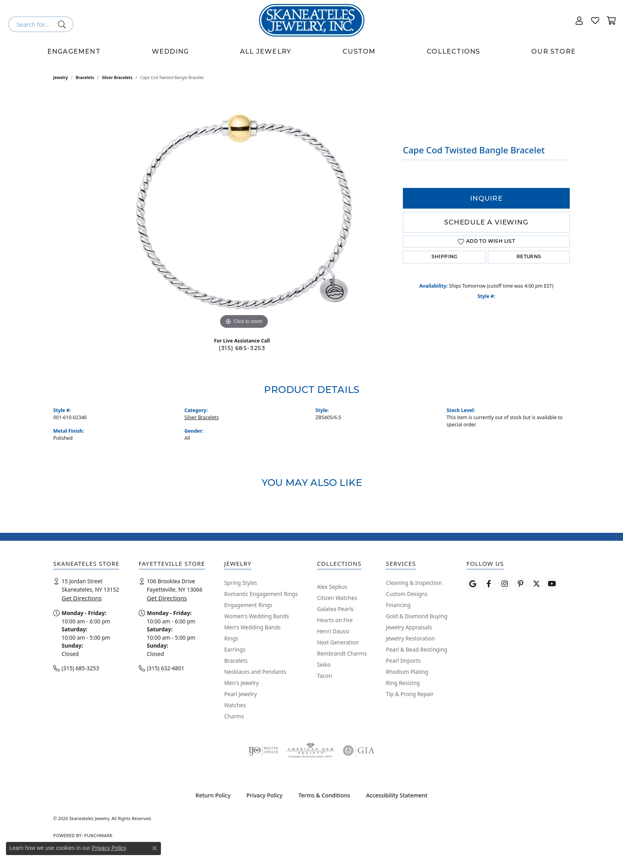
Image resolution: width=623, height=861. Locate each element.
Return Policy (212, 795)
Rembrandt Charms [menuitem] (342, 653)
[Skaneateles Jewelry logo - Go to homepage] (311, 20)
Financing (398, 605)
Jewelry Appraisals (409, 627)
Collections (453, 51)
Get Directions (82, 598)
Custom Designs (406, 594)
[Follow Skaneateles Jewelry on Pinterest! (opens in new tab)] (520, 583)
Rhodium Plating (407, 671)
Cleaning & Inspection (414, 582)
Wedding (170, 51)
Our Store (553, 51)
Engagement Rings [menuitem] (248, 605)
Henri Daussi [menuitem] (333, 631)
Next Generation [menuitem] (338, 642)
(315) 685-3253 (242, 348)
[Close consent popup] (154, 848)
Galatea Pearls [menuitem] (335, 609)
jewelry (60, 77)
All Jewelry (265, 51)
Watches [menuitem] (235, 705)
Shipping (444, 257)
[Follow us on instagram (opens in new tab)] (504, 583)
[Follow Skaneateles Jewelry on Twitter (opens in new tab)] (536, 583)
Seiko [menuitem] (324, 664)
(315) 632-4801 (165, 668)
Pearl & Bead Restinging (416, 649)
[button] (579, 20)
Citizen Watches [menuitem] (337, 598)
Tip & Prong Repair (409, 694)
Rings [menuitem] (231, 638)
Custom (358, 51)
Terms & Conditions (324, 795)
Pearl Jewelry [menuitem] (240, 694)
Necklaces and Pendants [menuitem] (255, 671)
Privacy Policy (264, 795)
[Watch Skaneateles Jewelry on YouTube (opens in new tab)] (552, 583)
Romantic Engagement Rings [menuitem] (261, 594)
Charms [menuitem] (234, 716)
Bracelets (85, 77)
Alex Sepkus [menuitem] (332, 586)
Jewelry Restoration (410, 638)
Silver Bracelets (117, 77)
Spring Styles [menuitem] (240, 582)
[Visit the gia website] (359, 750)
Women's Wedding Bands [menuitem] (256, 616)
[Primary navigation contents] (311, 52)
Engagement (74, 51)
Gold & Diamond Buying (416, 616)
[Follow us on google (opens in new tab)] (472, 583)
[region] (244, 212)
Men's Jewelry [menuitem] (241, 683)
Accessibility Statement (397, 795)
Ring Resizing (403, 683)
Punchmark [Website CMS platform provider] (98, 835)
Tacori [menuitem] (324, 675)
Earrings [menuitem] (235, 649)
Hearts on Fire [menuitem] (335, 620)
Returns (529, 257)
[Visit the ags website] (310, 750)
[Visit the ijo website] (263, 750)
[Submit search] (63, 24)
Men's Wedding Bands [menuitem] (252, 627)
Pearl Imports (403, 660)
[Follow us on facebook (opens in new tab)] (488, 583)
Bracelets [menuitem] (236, 660)
